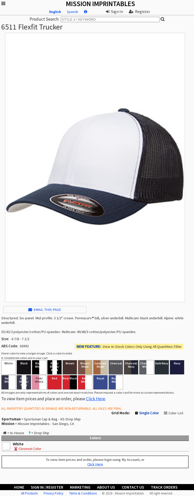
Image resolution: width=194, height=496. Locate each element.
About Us (106, 487)
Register (139, 11)
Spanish (72, 12)
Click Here (95, 399)
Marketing (80, 487)
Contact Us (133, 487)
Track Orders (164, 487)
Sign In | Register (47, 487)
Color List (175, 413)
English (55, 12)
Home (19, 487)
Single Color (149, 413)
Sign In (114, 11)
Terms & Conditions (83, 493)
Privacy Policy (53, 493)
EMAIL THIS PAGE (44, 309)
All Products (29, 493)
